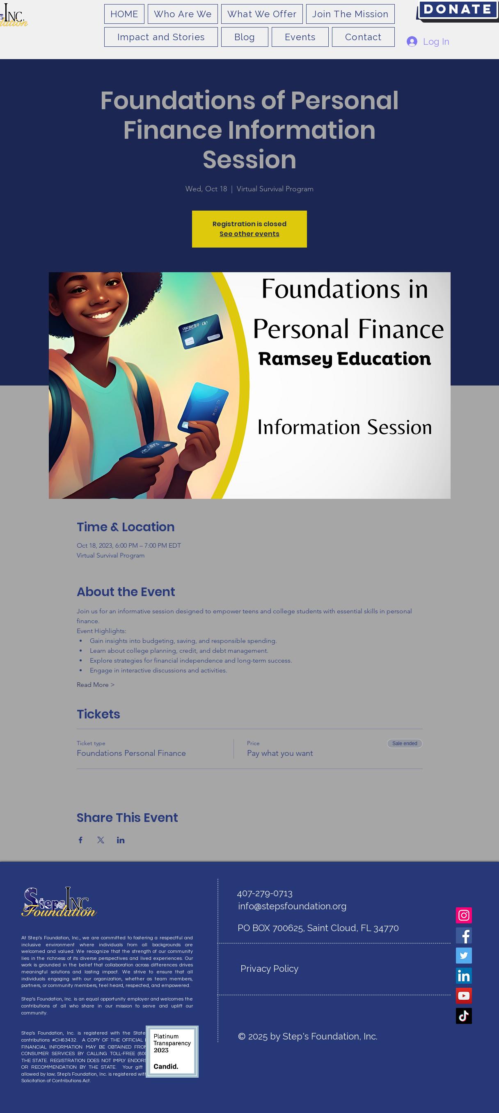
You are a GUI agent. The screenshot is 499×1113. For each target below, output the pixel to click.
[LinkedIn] (464, 976)
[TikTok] (464, 1016)
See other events (249, 234)
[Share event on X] (101, 840)
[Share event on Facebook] (81, 840)
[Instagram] (464, 915)
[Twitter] (464, 956)
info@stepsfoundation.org (292, 906)
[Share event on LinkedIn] (121, 840)
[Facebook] (464, 935)
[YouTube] (464, 996)
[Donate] (458, 9)
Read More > (96, 684)
